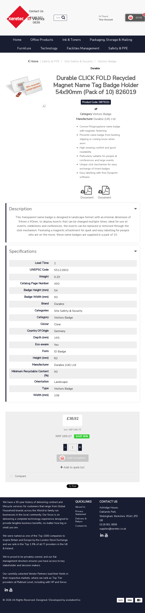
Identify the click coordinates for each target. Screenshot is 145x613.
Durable (95, 68)
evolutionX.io (73, 600)
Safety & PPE (118, 48)
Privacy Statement (80, 513)
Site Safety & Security (78, 61)
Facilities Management (83, 48)
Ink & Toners (71, 40)
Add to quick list (72, 467)
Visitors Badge (107, 61)
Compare (17, 476)
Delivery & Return (81, 520)
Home (17, 40)
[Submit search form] (63, 18)
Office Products (41, 40)
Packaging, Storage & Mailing (111, 40)
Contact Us (81, 526)
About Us (80, 507)
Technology (49, 48)
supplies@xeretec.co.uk (112, 528)
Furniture (24, 48)
